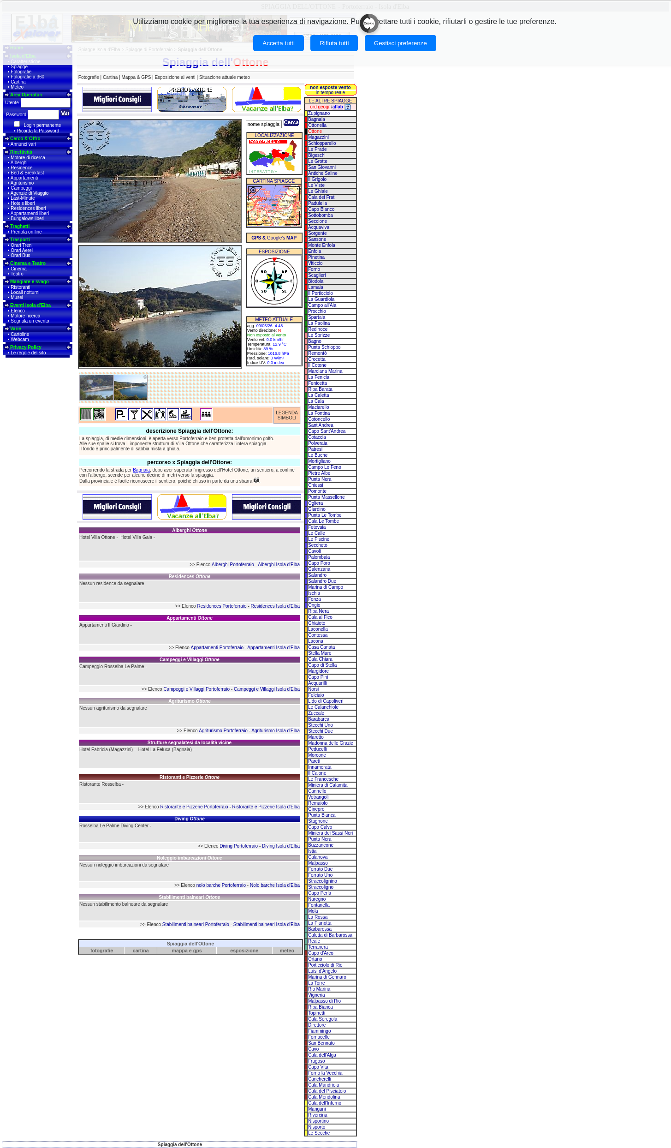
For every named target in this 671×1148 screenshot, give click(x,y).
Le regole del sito (28, 352)
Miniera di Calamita (328, 785)
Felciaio (316, 695)
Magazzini (318, 137)
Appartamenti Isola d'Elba (273, 647)
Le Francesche (323, 779)
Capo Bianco (321, 209)
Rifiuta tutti (334, 43)
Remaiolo (317, 803)
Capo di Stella (322, 665)
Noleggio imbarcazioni (189, 858)
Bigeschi (317, 155)
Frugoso (316, 1061)
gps (197, 950)
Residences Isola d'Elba (275, 606)
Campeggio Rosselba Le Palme (111, 666)
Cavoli (314, 551)
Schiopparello (322, 143)
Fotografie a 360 (27, 76)
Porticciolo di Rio (325, 965)
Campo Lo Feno (324, 467)
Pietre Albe (319, 473)
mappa (180, 950)
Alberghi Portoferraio (233, 564)
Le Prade (317, 149)
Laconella (318, 629)
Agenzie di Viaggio (30, 193)
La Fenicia (318, 377)
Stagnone (318, 821)
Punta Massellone (326, 497)
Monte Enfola (321, 245)
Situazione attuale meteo (224, 77)
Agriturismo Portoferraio (223, 730)
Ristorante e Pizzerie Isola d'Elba (266, 806)
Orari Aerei (22, 250)
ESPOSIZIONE (274, 251)
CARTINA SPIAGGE (274, 181)
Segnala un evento (30, 320)
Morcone (317, 755)
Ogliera (315, 503)
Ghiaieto (316, 623)
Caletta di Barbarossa (330, 935)
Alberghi (19, 162)
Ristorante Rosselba (100, 784)
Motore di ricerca (28, 157)
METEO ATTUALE (274, 319)
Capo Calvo (320, 827)
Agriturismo (22, 182)
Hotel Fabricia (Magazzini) (106, 749)
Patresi (315, 449)
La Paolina (319, 323)
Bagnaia (141, 469)
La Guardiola (321, 299)
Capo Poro (319, 563)
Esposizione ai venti (174, 77)
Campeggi (21, 188)
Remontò (317, 353)
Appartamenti (24, 177)
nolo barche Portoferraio (221, 885)
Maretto (316, 737)
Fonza (314, 599)
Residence (21, 167)
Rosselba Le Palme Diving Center (113, 825)
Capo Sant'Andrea (326, 431)
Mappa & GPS (136, 77)
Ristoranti (20, 287)
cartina (141, 950)
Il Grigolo (317, 179)
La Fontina (319, 413)
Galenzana (319, 569)
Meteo (17, 87)
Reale (314, 941)
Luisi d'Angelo (322, 971)
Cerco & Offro (25, 138)
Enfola (314, 251)
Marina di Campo (325, 587)
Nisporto (316, 1127)
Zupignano (319, 113)
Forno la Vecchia (325, 1073)
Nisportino (318, 1121)
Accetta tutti (278, 43)
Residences (190, 576)
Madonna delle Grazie (330, 743)
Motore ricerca (25, 315)
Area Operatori (26, 94)
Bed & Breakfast (27, 172)
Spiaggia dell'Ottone (190, 943)
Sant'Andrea (320, 425)
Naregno (317, 899)
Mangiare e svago (29, 281)
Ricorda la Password (38, 130)
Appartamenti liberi (30, 213)
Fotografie (21, 71)
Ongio (314, 605)
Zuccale (316, 713)
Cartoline (20, 334)
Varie (15, 328)
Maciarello (318, 407)
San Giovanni (322, 167)
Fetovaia (317, 527)
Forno (314, 269)
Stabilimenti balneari (189, 897)
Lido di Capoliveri (326, 701)
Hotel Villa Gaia (136, 537)
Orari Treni (21, 245)
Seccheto (317, 545)
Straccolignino (322, 881)
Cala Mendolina (324, 1097)
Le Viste (316, 185)
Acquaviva (318, 227)
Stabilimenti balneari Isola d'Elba (266, 924)
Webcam (20, 339)
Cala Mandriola (323, 1085)
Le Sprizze (319, 335)
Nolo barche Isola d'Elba (275, 885)
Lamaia (315, 287)
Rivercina (317, 1115)
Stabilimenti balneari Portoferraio (195, 924)
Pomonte (317, 491)
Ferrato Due (320, 869)
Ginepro (316, 809)
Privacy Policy (26, 347)
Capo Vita (318, 1067)
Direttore (317, 1025)
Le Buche (317, 455)
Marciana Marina (325, 371)
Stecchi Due (320, 731)
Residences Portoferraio (221, 606)
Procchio (317, 311)
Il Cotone (317, 365)
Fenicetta (317, 383)
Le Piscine (318, 539)
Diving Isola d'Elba (281, 846)
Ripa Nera (318, 611)
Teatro (17, 273)
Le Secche (319, 1133)
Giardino (317, 509)
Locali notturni (25, 292)
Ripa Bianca (320, 1007)
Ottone (315, 131)
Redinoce (317, 329)
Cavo (313, 1049)
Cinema (18, 268)
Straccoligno (320, 887)
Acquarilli (317, 683)
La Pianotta (320, 923)
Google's (274, 237)
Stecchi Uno (320, 725)
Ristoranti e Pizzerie (190, 777)
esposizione (244, 950)
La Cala (316, 401)
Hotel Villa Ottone (97, 537)
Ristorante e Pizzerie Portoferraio (194, 806)
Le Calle (316, 533)
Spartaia (316, 317)
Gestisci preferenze (400, 43)
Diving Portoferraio (239, 846)
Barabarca (318, 719)
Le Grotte (317, 161)
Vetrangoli (318, 797)
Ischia (314, 593)
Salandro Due (322, 581)
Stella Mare (320, 653)
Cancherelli (319, 1079)
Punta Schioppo (324, 347)
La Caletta (318, 395)
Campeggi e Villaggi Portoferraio (196, 689)
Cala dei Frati (321, 197)
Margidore (318, 671)
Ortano (315, 959)
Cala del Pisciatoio (327, 1091)
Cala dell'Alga (322, 1055)
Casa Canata (321, 647)
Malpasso (318, 863)
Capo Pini (318, 677)
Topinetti (316, 1013)
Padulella (317, 203)
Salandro (317, 575)
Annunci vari (23, 144)
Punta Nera (320, 479)
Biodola (315, 281)
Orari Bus (20, 255)
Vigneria (316, 995)
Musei (17, 297)
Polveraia (317, 443)
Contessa (317, 635)
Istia (312, 851)
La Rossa (317, 917)
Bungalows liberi (27, 218)
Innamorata (320, 767)
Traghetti (20, 226)
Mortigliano (319, 461)
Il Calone (317, 773)
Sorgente (317, 233)
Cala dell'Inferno (324, 1103)
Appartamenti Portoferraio (216, 647)
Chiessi (315, 485)
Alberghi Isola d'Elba (279, 564)
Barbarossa (320, 929)
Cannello (317, 791)
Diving (189, 818)
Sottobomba (320, 215)
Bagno (314, 341)
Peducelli (317, 749)
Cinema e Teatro (28, 263)
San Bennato (321, 1043)
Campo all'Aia (322, 305)
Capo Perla (319, 893)
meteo (287, 950)
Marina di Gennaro (327, 977)
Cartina (18, 81)
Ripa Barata (320, 389)
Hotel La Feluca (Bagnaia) (165, 749)
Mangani (317, 1109)
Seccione (317, 221)
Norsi (313, 689)
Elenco (18, 310)
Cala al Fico (320, 617)
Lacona (315, 641)
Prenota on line (26, 231)
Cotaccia (317, 437)
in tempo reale (330, 90)
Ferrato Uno (320, 875)
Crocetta (317, 359)
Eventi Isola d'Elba (30, 305)
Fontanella (319, 905)
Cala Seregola (322, 1019)
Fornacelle (319, 1037)
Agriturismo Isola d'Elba (275, 730)
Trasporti (20, 239)
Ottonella (317, 125)
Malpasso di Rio (324, 1001)
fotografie (101, 950)
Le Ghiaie (318, 191)
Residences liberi (28, 208)
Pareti (314, 761)
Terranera (318, 947)
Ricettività (21, 152)
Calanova (317, 857)
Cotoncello (319, 419)
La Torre (316, 983)
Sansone (317, 239)
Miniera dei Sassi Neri (330, 833)
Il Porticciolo (320, 293)
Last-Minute (23, 198)
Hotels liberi (23, 203)
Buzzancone (320, 845)
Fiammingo (319, 1031)
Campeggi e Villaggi (190, 659)
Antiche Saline (323, 173)
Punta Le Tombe (325, 515)
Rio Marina (319, 989)
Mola (313, 911)
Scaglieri (317, 275)
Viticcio (315, 263)
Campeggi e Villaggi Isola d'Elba (267, 689)
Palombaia (319, 557)
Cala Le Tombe (323, 521)
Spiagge (19, 66)
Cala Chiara (320, 659)
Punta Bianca (322, 815)
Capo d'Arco (320, 953)
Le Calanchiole (323, 707)
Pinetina (316, 257)
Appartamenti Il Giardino (104, 625)
